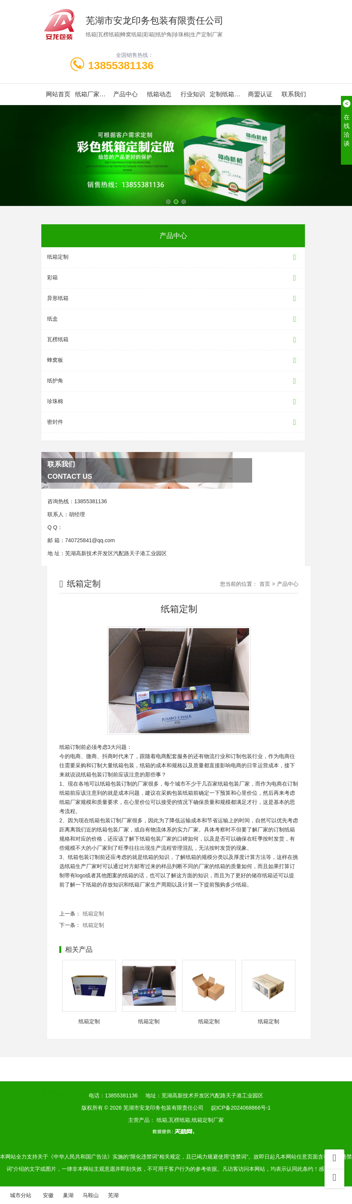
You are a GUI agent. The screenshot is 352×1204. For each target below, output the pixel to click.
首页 (264, 584)
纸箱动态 (159, 94)
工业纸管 (86, 1084)
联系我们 (294, 94)
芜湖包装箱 (184, 1084)
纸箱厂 (115, 1084)
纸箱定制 (173, 257)
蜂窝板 (173, 360)
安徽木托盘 (147, 1084)
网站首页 (58, 94)
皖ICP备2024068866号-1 (241, 1108)
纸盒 (173, 319)
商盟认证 (260, 94)
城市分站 (20, 1195)
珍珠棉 (173, 401)
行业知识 (193, 94)
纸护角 (173, 381)
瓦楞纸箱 (173, 339)
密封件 (173, 422)
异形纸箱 (173, 298)
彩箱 (173, 278)
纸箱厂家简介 (92, 94)
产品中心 (125, 94)
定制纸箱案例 (226, 94)
